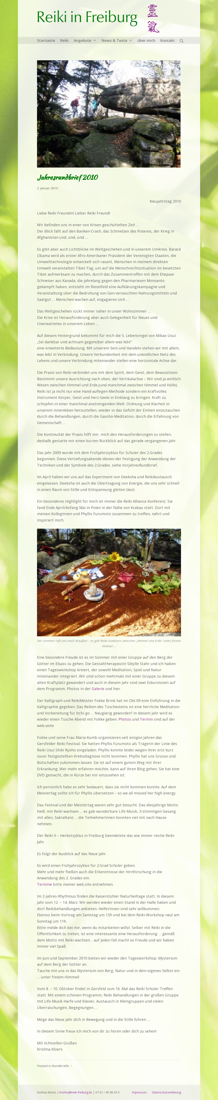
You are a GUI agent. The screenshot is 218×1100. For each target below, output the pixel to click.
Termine (44, 884)
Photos (124, 719)
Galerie (98, 688)
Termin (146, 719)
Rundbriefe (60, 1066)
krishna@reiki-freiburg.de (75, 1092)
